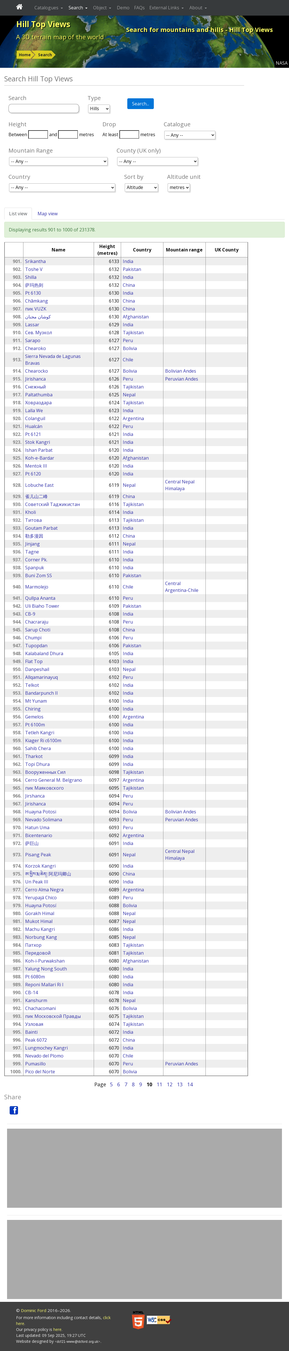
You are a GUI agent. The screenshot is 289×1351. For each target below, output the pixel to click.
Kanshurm (36, 1000)
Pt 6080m (35, 977)
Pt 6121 (33, 434)
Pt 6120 (33, 474)
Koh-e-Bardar (39, 458)
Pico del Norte (40, 1071)
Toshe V (34, 269)
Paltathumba (38, 395)
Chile (128, 360)
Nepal (129, 395)
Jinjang (32, 544)
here (57, 1329)
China (129, 285)
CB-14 (31, 992)
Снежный (35, 387)
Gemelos (34, 717)
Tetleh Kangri (39, 732)
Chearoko (35, 348)
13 (180, 1084)
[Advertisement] (144, 1168)
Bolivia (130, 348)
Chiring (33, 709)
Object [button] (100, 8)
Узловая (34, 1024)
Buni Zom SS (38, 575)
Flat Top (34, 661)
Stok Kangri (37, 442)
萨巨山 (32, 843)
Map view (48, 213)
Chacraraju (36, 622)
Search (45, 54)
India (128, 261)
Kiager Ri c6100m (43, 740)
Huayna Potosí (40, 905)
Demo (123, 8)
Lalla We (34, 410)
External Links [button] (164, 8)
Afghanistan (136, 317)
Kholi (30, 512)
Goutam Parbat (41, 528)
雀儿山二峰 (36, 496)
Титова (33, 520)
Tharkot (34, 756)
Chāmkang (36, 301)
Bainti (31, 1032)
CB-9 (30, 614)
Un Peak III (36, 882)
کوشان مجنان (38, 317)
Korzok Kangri (40, 866)
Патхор (33, 945)
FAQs (139, 8)
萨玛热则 (34, 285)
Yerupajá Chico (41, 897)
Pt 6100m (35, 725)
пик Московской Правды (53, 1016)
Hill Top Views (43, 24)
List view (18, 213)
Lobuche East (39, 485)
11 (159, 1084)
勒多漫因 (34, 536)
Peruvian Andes (181, 379)
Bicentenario (38, 835)
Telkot (32, 685)
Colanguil (35, 418)
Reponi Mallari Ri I (44, 984)
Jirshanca (35, 796)
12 (169, 1084)
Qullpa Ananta (40, 598)
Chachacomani (40, 1008)
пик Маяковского (44, 788)
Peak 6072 (36, 1040)
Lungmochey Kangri (46, 1048)
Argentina (133, 418)
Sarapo (32, 340)
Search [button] (76, 8)
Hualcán (33, 426)
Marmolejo (36, 587)
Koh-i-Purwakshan (45, 961)
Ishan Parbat (38, 450)
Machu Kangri (40, 929)
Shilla (30, 277)
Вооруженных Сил (45, 772)
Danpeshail (37, 669)
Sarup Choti (37, 630)
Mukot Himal (38, 921)
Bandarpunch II (41, 693)
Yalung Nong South (46, 969)
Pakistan (132, 269)
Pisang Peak (38, 855)
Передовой (38, 953)
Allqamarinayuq (41, 677)
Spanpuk (34, 567)
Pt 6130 (33, 293)
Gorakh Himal (39, 913)
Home (25, 54)
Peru (128, 340)
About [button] (196, 8)
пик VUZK (35, 309)
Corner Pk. (36, 560)
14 (190, 1084)
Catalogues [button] (47, 8)
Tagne (32, 552)
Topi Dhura (37, 764)
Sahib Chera (38, 748)
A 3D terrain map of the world (60, 36)
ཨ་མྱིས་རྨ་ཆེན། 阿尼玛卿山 (48, 874)
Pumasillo (35, 1064)
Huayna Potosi (40, 812)
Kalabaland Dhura (44, 653)
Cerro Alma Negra (44, 890)
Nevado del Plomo (44, 1056)
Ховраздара (38, 402)
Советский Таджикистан (52, 504)
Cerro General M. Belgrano (53, 780)
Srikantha (35, 261)
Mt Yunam (36, 701)
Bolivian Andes (180, 371)
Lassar (32, 325)
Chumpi (33, 638)
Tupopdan (36, 645)
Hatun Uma (37, 827)
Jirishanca (35, 379)
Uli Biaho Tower (42, 606)
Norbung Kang (41, 937)
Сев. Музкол (38, 332)
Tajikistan (133, 332)
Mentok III (36, 466)
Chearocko (36, 371)
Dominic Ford (33, 1310)
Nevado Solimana (43, 819)
